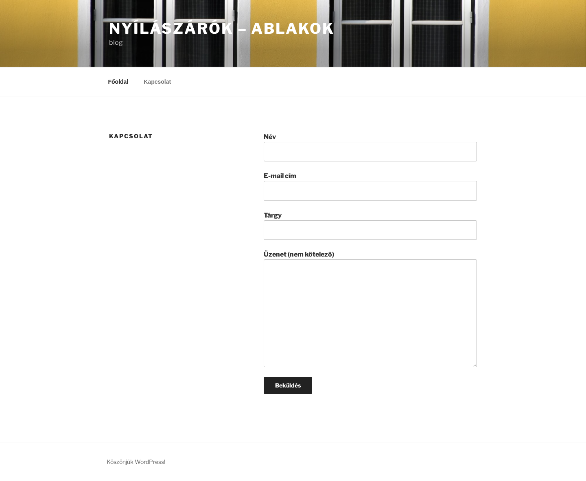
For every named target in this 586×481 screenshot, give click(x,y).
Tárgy (370, 225)
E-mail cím (370, 186)
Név (370, 147)
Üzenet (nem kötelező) (370, 308)
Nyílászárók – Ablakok (221, 28)
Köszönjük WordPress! (136, 461)
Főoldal (118, 81)
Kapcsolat (157, 81)
